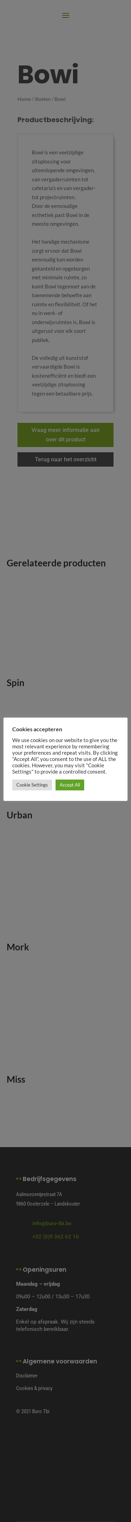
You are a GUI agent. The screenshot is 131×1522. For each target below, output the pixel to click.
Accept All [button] (70, 785)
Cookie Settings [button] (32, 785)
